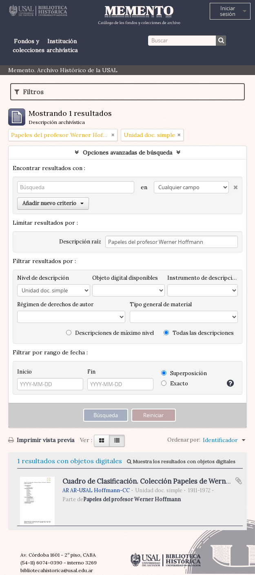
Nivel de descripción (43, 277)
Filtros (29, 92)
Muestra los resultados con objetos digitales (181, 461)
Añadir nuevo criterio (53, 203)
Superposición (184, 373)
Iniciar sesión (227, 11)
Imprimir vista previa (41, 440)
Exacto (174, 383)
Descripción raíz (80, 241)
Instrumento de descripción (202, 277)
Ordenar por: (183, 439)
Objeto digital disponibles (125, 277)
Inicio (24, 371)
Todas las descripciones (199, 333)
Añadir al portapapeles (239, 481)
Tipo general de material (161, 304)
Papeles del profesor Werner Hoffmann (132, 499)
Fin (91, 371)
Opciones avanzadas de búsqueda (127, 152)
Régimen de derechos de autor (55, 304)
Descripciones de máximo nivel (110, 333)
